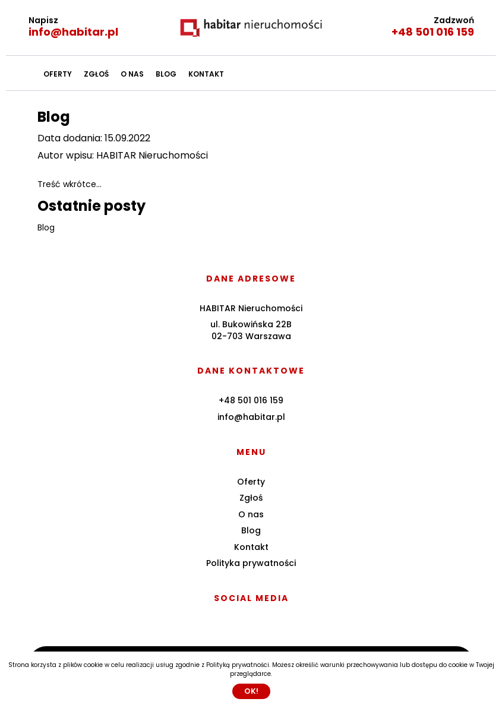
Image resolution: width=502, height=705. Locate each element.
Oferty (57, 74)
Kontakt (206, 74)
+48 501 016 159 (433, 31)
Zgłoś (96, 74)
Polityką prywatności (237, 664)
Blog (166, 74)
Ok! (251, 691)
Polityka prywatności (251, 563)
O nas (132, 74)
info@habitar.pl (73, 31)
